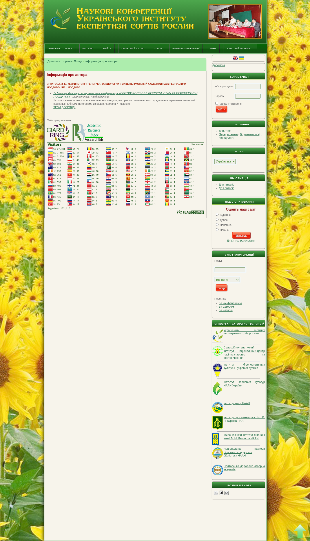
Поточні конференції (185, 48)
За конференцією (230, 303)
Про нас (87, 48)
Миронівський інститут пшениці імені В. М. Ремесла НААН (244, 436)
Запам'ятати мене (231, 103)
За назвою (226, 310)
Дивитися (225, 130)
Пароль (219, 96)
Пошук (158, 48)
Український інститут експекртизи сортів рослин (244, 331)
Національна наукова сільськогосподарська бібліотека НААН (244, 452)
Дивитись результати (241, 240)
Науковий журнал (238, 48)
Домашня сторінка (60, 48)
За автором (226, 306)
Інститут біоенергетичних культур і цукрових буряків (244, 366)
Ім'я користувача (225, 86)
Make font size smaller (216, 492)
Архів (213, 48)
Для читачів (226, 184)
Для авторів (226, 188)
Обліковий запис (133, 48)
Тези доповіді (64, 107)
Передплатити (228, 134)
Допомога (218, 65)
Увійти (107, 48)
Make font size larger (226, 492)
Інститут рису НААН (237, 403)
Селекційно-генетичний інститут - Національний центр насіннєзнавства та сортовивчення (244, 352)
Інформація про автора (101, 61)
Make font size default (221, 492)
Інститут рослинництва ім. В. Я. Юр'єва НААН (244, 419)
